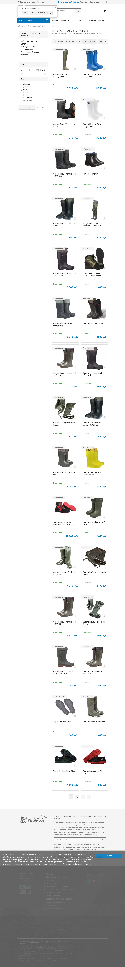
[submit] (78, 11)
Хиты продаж (89, 41)
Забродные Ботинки (30, 41)
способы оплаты (60, 830)
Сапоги (24, 44)
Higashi (26, 95)
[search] (103, 840)
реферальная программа (75, 832)
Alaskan (26, 84)
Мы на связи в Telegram (68, 2)
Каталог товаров (33, 20)
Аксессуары (26, 55)
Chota (25, 89)
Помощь (84, 2)
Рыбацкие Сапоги (28, 46)
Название (70, 41)
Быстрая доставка (95, 822)
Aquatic (26, 87)
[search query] (66, 10)
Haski (25, 92)
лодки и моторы (87, 849)
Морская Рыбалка (59, 20)
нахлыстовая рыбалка (89, 847)
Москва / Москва (37, 2)
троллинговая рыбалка (70, 849)
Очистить (41, 107)
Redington (27, 98)
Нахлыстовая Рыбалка (95, 20)
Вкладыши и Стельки (30, 52)
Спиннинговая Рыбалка (76, 20)
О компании (95, 2)
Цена (78, 41)
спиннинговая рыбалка (70, 847)
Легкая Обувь (27, 49)
